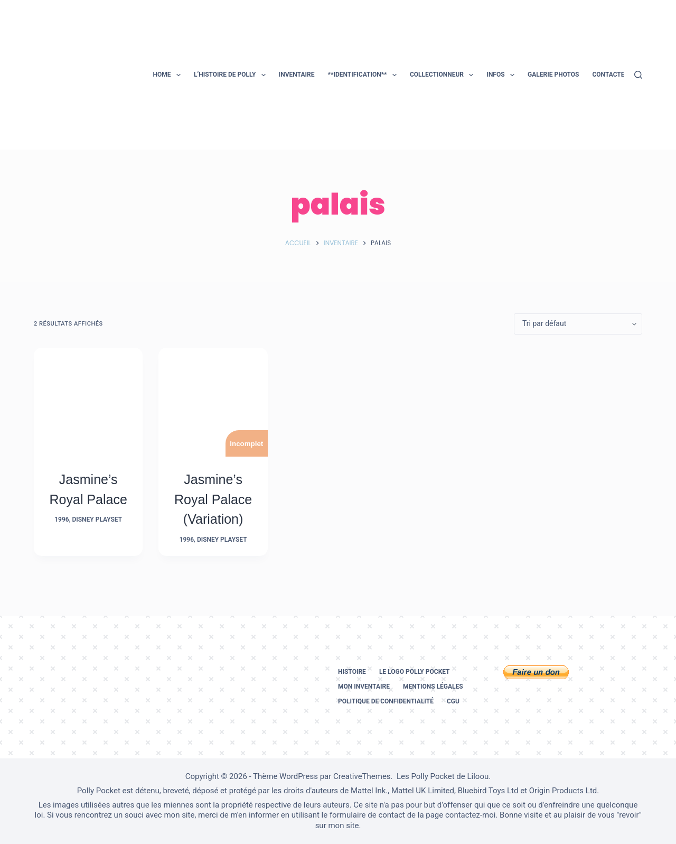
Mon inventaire (364, 686)
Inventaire (297, 74)
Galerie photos (553, 74)
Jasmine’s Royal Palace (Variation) (213, 499)
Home (169, 75)
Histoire (352, 671)
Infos (502, 75)
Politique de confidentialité (386, 701)
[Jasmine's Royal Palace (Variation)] (212, 402)
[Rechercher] (638, 75)
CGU (453, 701)
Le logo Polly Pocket (414, 671)
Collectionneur (443, 75)
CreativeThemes (362, 776)
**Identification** (363, 75)
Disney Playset (97, 519)
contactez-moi (470, 815)
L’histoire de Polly (232, 75)
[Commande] (578, 324)
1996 (61, 519)
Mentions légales (433, 686)
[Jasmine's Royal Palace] (88, 402)
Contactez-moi (617, 74)
